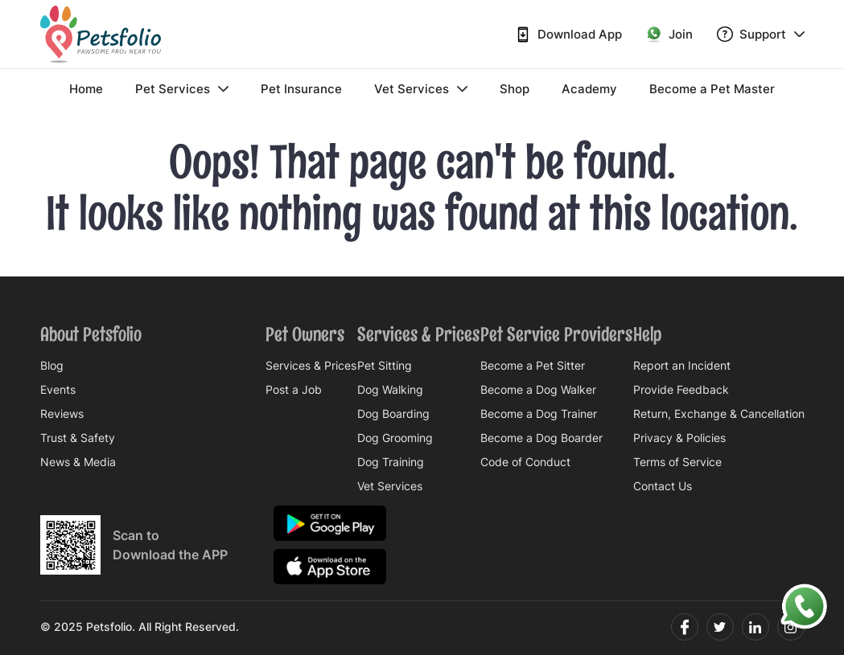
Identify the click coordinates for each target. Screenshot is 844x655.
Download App (568, 35)
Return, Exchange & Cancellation (719, 414)
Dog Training (390, 462)
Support (761, 35)
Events (58, 389)
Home (86, 88)
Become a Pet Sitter (532, 365)
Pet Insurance (301, 88)
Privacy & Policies (679, 438)
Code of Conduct (525, 462)
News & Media (78, 462)
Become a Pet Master (712, 88)
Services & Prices (311, 365)
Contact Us (662, 486)
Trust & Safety (77, 438)
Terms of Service (677, 462)
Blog (52, 365)
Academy (589, 88)
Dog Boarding (393, 414)
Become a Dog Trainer (538, 414)
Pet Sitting (384, 365)
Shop (514, 88)
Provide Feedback (681, 389)
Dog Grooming (395, 438)
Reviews (62, 414)
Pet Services (181, 88)
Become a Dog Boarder (541, 438)
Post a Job (294, 389)
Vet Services (420, 88)
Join (669, 34)
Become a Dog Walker (538, 389)
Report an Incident (682, 365)
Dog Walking (390, 389)
